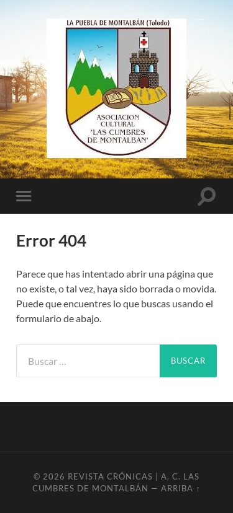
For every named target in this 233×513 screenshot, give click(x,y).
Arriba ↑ (180, 488)
